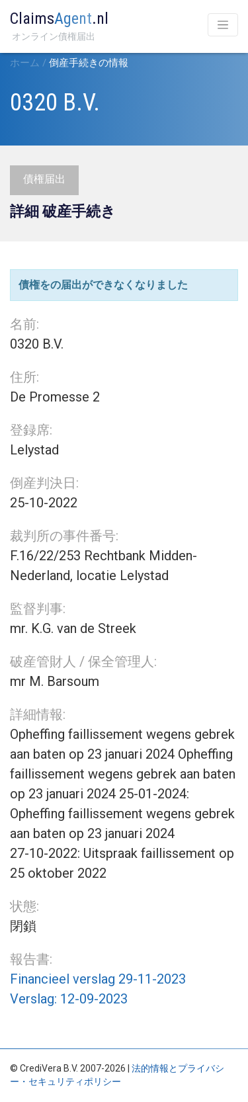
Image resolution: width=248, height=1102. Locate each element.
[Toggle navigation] (223, 24)
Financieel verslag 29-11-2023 (98, 979)
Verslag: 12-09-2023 (69, 999)
